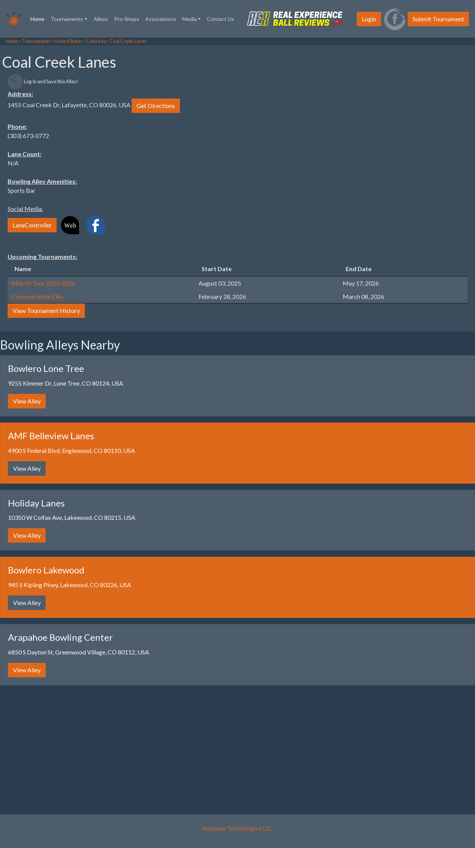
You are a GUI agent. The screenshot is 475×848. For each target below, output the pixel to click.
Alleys (101, 19)
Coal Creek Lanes (128, 41)
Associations (160, 19)
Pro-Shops (126, 19)
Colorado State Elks (37, 296)
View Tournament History (46, 310)
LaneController (32, 225)
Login (369, 18)
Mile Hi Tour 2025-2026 (43, 283)
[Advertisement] (61, 152)
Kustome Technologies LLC (237, 828)
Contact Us (220, 19)
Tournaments (36, 41)
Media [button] (189, 19)
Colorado (96, 41)
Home (39, 18)
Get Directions (156, 105)
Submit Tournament (438, 18)
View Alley (27, 401)
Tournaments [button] (67, 19)
